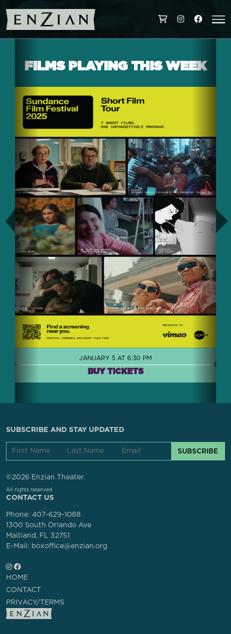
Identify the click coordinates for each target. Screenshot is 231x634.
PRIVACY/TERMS (35, 602)
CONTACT (23, 590)
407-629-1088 (56, 514)
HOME (17, 577)
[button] (218, 19)
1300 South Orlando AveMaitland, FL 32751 (48, 530)
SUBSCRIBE (198, 451)
